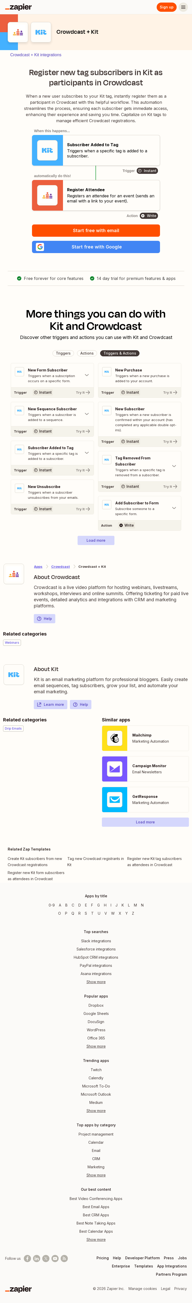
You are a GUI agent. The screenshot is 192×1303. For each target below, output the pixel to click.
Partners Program (171, 1274)
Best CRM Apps (96, 1215)
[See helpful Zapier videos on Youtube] (55, 1258)
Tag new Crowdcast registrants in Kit (95, 861)
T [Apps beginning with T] (92, 913)
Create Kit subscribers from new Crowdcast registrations (35, 861)
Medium (96, 1102)
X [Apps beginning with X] (120, 913)
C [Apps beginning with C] (73, 905)
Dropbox (96, 1005)
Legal (165, 1288)
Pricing (103, 1258)
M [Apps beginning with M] (135, 905)
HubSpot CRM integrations (96, 957)
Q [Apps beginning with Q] (72, 913)
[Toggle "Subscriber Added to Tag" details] (52, 453)
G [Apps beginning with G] (98, 905)
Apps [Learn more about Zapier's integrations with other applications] (38, 566)
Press (169, 1258)
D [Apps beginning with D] (79, 905)
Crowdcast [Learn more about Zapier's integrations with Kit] (60, 566)
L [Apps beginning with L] (129, 905)
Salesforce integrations (96, 949)
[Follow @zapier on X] (45, 1258)
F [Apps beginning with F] (92, 905)
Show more (96, 982)
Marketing (96, 1167)
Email (96, 1150)
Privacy (180, 1288)
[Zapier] (18, 7)
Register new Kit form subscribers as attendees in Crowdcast (36, 875)
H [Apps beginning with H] (105, 905)
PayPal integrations (96, 965)
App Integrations (172, 1266)
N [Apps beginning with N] (142, 905)
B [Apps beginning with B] (66, 905)
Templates (143, 1266)
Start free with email (96, 230)
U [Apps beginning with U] (99, 913)
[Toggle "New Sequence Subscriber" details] (52, 414)
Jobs (182, 1258)
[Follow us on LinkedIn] (36, 1258)
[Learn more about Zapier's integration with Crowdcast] (13, 573)
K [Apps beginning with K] (123, 905)
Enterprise (121, 1266)
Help (44, 618)
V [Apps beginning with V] (105, 913)
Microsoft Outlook (96, 1094)
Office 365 (96, 1038)
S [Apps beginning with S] (86, 913)
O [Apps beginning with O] (59, 913)
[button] (96, 247)
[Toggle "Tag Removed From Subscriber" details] (139, 466)
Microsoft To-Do (96, 1086)
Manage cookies (143, 1288)
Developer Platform (142, 1258)
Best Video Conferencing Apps (96, 1198)
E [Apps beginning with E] (86, 905)
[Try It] (52, 392)
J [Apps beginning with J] (116, 905)
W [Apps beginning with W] (113, 913)
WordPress (96, 1030)
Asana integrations (96, 973)
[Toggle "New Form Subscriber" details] (52, 375)
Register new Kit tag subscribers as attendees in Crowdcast (154, 861)
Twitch (96, 1070)
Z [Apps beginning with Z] (133, 913)
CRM (96, 1159)
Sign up (167, 7)
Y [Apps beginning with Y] (126, 913)
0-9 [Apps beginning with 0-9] (52, 905)
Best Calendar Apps (96, 1231)
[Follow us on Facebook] (27, 1258)
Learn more (50, 704)
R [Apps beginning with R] (79, 913)
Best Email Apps (96, 1207)
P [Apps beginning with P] (66, 913)
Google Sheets (96, 1013)
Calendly (96, 1078)
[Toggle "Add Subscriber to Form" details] (139, 508)
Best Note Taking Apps (96, 1223)
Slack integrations (96, 941)
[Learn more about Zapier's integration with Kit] (13, 674)
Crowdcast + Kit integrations (35, 55)
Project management (96, 1134)
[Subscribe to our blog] (64, 1258)
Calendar (96, 1142)
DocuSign (96, 1021)
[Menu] (183, 7)
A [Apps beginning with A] (60, 905)
